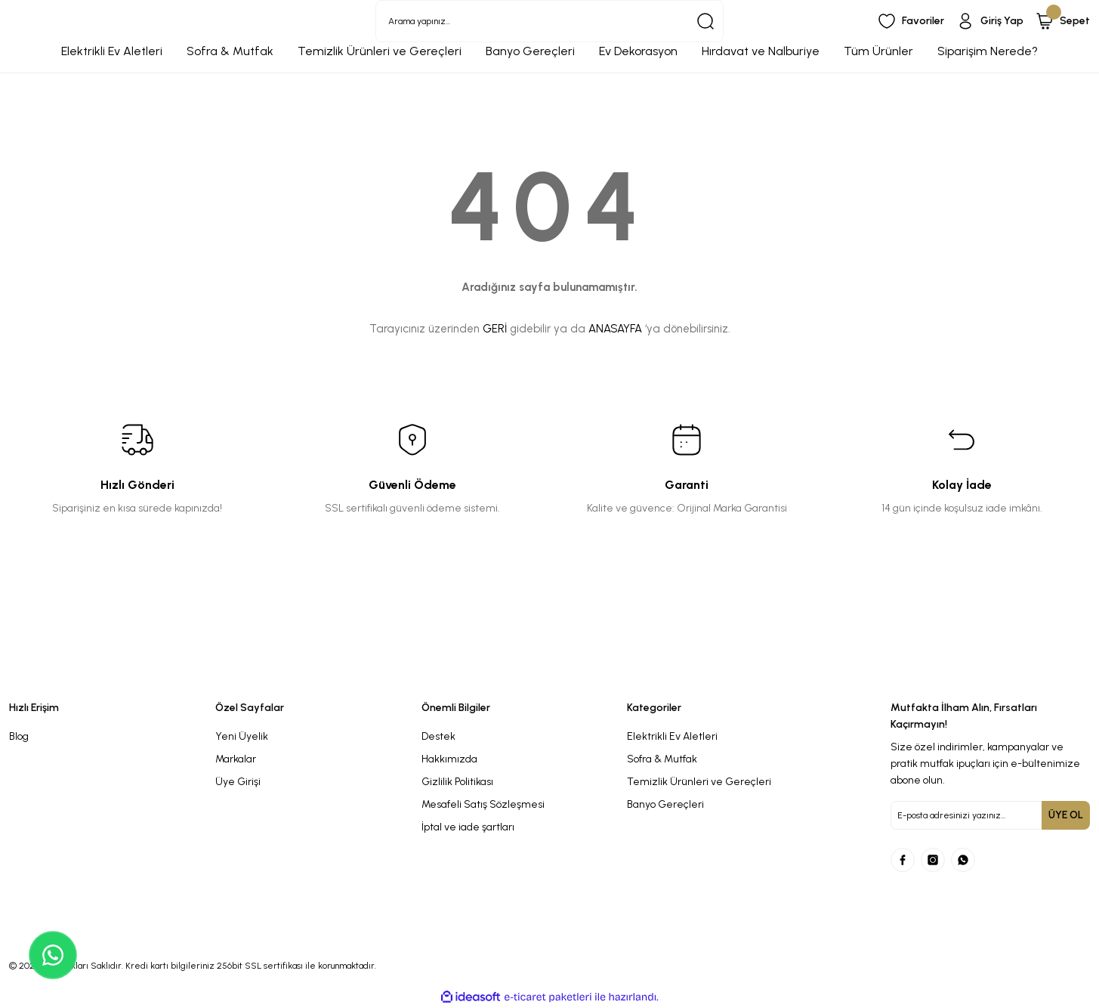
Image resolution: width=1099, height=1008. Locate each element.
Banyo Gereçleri (665, 804)
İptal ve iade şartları (467, 827)
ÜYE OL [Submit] (1065, 815)
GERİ (495, 328)
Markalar (235, 759)
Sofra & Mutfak (662, 759)
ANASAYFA (615, 328)
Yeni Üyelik (241, 736)
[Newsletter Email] (990, 815)
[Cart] (1063, 21)
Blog (19, 736)
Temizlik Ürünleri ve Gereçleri (699, 781)
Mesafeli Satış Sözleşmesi (483, 804)
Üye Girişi (238, 781)
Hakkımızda (449, 759)
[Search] (549, 21)
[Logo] (412, 675)
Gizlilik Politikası (457, 781)
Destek (438, 736)
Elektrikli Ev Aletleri (672, 736)
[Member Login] (989, 21)
